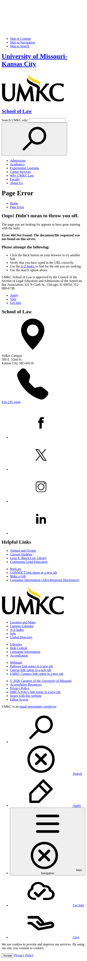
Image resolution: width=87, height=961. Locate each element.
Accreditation (19, 655)
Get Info (15, 303)
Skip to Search (19, 46)
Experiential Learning (24, 168)
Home (14, 203)
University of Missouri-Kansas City (34, 60)
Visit (13, 299)
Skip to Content (20, 38)
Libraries (16, 644)
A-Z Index (28, 266)
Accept (7, 955)
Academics (17, 164)
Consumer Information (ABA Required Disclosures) (44, 580)
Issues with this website (25, 695)
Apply (14, 295)
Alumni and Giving (23, 550)
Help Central (18, 648)
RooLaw (15, 569)
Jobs (13, 633)
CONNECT (33, 572)
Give (44, 937)
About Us (16, 183)
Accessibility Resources (26, 684)
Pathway (31, 666)
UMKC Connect (36, 673)
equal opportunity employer (37, 706)
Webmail (16, 662)
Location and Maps (23, 622)
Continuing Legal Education (28, 562)
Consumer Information (25, 652)
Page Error (17, 207)
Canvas (30, 670)
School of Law (17, 111)
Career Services (20, 172)
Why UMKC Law (22, 175)
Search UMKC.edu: (15, 120)
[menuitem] (47, 744)
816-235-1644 (11, 402)
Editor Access (19, 699)
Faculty (15, 179)
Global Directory (21, 637)
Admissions (18, 160)
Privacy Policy (19, 688)
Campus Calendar (22, 626)
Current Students (21, 554)
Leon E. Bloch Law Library (28, 558)
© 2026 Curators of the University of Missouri (41, 681)
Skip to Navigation (22, 42)
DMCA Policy (35, 692)
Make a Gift (18, 576)
